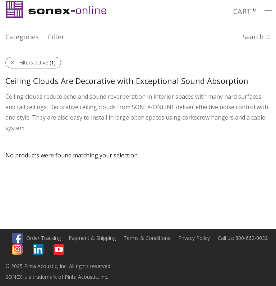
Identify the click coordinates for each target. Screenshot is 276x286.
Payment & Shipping (92, 237)
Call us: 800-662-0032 (243, 237)
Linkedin (38, 249)
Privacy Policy (194, 237)
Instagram (17, 249)
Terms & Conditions (147, 237)
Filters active (37, 62)
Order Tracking (43, 237)
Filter (56, 36)
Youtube (59, 249)
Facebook (17, 238)
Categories (22, 36)
